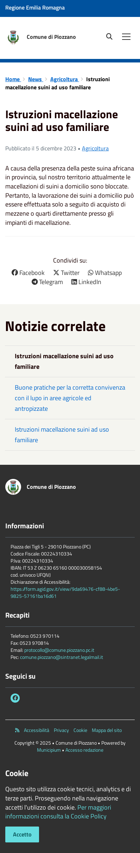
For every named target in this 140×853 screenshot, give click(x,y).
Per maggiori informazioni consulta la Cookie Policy (58, 812)
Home (13, 79)
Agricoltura (64, 79)
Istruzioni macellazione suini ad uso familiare (62, 435)
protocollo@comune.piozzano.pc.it (59, 650)
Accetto (22, 834)
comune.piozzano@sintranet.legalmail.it (61, 657)
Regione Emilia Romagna (35, 7)
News (35, 79)
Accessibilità (36, 730)
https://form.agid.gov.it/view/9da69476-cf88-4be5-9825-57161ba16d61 (65, 592)
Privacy (61, 730)
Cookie (80, 730)
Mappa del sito (107, 730)
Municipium (49, 749)
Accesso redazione (84, 749)
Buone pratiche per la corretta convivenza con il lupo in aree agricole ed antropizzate (70, 398)
